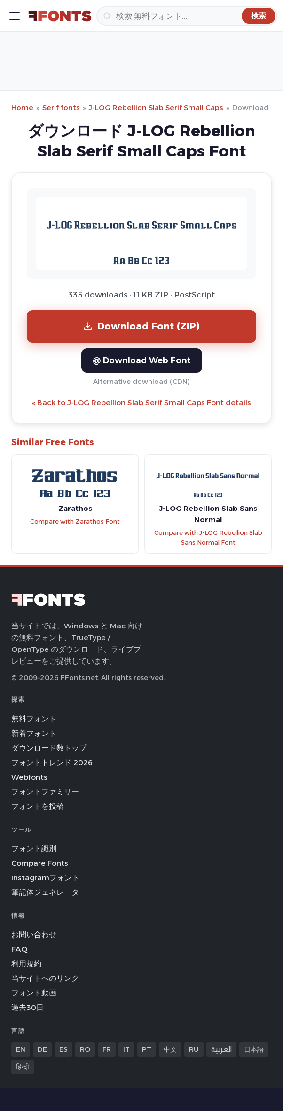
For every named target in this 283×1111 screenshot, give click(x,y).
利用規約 (26, 963)
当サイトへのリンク (45, 978)
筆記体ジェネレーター (48, 892)
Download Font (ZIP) (141, 326)
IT (126, 1049)
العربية (221, 1049)
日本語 (254, 1049)
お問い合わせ (33, 934)
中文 (170, 1049)
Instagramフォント (45, 877)
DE (42, 1049)
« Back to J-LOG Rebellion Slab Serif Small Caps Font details (141, 402)
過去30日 (27, 1007)
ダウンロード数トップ (48, 747)
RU (194, 1049)
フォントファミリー (45, 791)
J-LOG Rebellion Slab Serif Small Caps (156, 107)
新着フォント (33, 733)
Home (22, 107)
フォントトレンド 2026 (52, 762)
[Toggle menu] (15, 15)
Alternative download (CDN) (141, 381)
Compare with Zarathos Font (75, 521)
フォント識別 (33, 848)
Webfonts (29, 777)
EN (20, 1049)
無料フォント (33, 718)
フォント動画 (33, 992)
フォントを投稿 (37, 806)
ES (63, 1049)
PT (146, 1049)
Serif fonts (61, 107)
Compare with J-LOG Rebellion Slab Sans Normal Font (208, 537)
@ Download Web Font (142, 360)
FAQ (19, 949)
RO (85, 1049)
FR (106, 1049)
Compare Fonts (39, 863)
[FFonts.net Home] (60, 16)
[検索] (186, 16)
